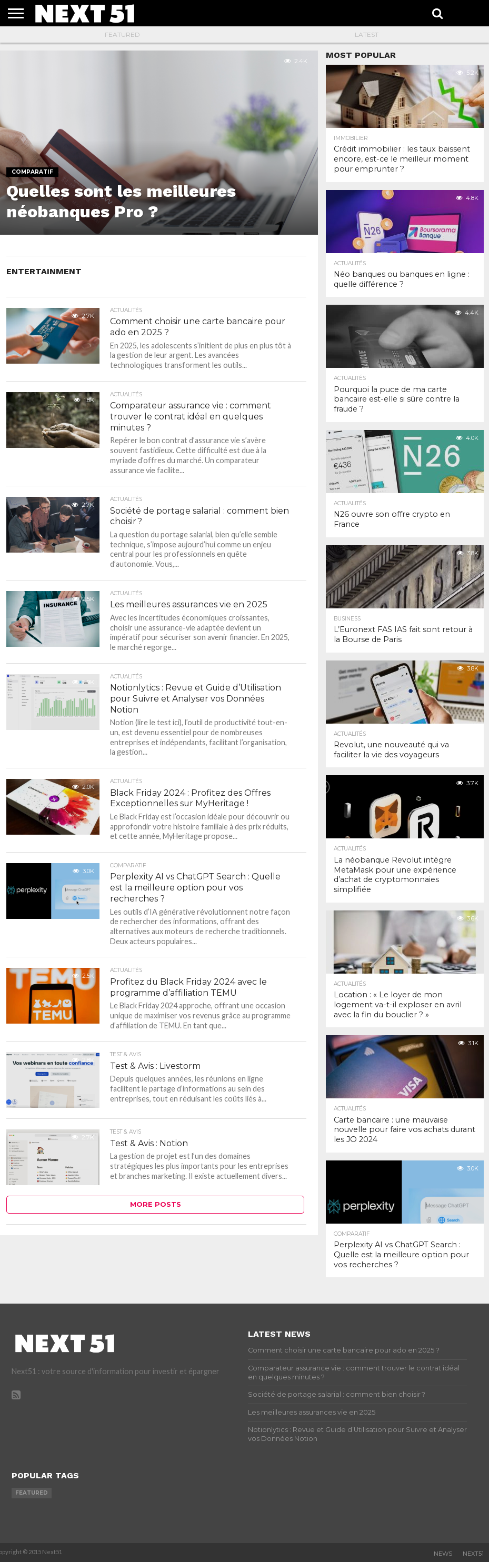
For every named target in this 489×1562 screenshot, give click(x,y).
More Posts (155, 1205)
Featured (122, 34)
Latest (366, 34)
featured (31, 1492)
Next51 (473, 1553)
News (443, 1553)
